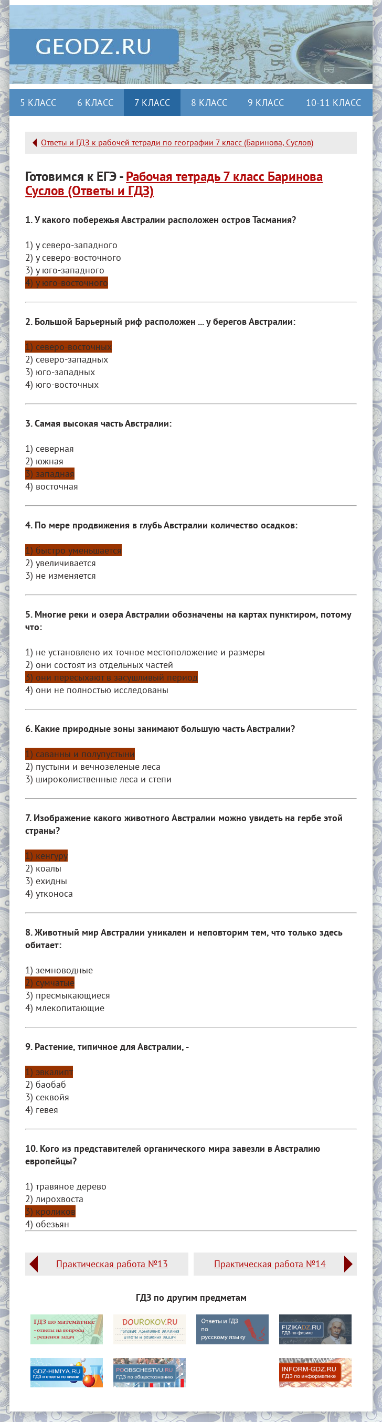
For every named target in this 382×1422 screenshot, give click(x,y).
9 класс (266, 103)
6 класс (95, 103)
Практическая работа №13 (112, 1264)
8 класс (209, 103)
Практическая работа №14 (270, 1264)
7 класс (152, 103)
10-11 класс (333, 103)
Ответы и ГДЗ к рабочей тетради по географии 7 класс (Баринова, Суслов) (177, 142)
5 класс (38, 103)
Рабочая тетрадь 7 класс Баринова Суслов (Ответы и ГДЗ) (174, 183)
